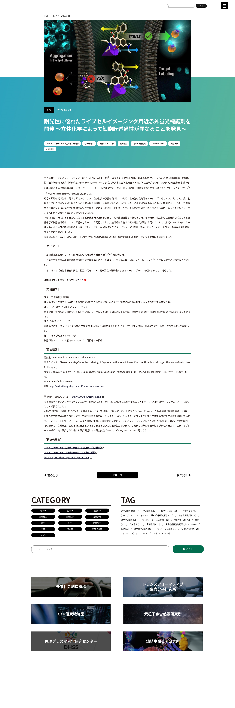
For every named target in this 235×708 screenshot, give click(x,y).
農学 (43, 525)
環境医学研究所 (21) (186, 529)
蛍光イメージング (116, 143)
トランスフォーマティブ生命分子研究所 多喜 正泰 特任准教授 (77, 448)
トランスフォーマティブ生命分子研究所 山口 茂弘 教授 (73, 452)
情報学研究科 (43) (130, 525)
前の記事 (52, 476)
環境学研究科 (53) (149, 520)
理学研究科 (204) (129, 511)
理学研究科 (96, 143)
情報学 (70, 531)
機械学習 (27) (165, 525)
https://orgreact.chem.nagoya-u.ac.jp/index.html (69, 457)
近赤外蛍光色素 (153, 143)
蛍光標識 (135, 143)
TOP (46, 15)
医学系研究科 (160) (174, 511)
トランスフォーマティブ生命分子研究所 (65, 143)
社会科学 (97, 511)
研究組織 (48, 673)
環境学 (43, 511)
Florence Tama (174, 143)
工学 (43, 531)
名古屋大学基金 (54, 691)
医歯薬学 (97, 525)
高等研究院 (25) (185, 525)
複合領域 (97, 518)
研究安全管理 (115, 673)
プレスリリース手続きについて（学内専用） (104, 691)
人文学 (43, 538)
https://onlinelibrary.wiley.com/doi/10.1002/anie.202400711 (80, 387)
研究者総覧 (72, 691)
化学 (54, 15)
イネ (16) (139, 538)
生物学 (70, 511)
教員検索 (99, 673)
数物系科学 (97, 531)
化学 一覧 (123, 476)
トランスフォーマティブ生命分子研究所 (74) (161, 516)
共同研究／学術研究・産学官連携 (74, 673)
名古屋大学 (37, 691)
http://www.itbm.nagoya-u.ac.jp (88, 397)
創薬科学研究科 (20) (159, 534)
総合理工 (43, 518)
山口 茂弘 (66, 150)
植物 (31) (148, 525)
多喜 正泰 (51, 150)
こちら (81, 281)
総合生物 (70, 518)
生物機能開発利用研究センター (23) (139, 529)
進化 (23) (166, 529)
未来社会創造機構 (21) (132, 534)
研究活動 (35, 673)
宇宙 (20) (178, 534)
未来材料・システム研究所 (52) (178, 520)
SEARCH (188, 553)
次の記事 (182, 476)
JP (212, 5)
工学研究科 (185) (151, 511)
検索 (201, 6)
